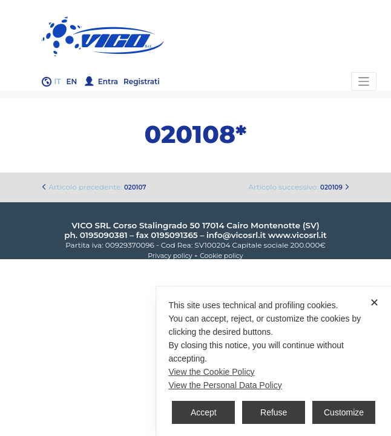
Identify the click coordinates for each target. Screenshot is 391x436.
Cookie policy (221, 256)
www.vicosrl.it (297, 235)
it (57, 81)
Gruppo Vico (195, 36)
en (72, 81)
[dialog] (273, 361)
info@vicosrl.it (236, 235)
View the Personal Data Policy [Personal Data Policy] (224, 385)
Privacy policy (170, 256)
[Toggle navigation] (364, 81)
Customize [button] (344, 412)
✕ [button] (374, 303)
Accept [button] (204, 412)
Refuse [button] (273, 412)
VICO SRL (91, 225)
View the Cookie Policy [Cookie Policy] (211, 372)
